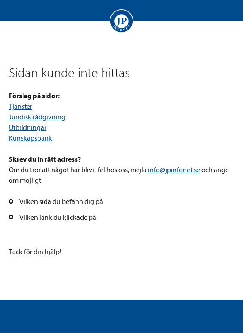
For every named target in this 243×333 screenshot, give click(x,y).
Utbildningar (27, 128)
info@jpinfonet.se (174, 170)
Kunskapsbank (30, 138)
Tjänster (20, 107)
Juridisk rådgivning (37, 117)
